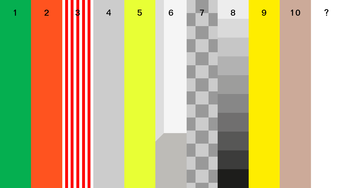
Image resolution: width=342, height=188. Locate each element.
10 (295, 13)
